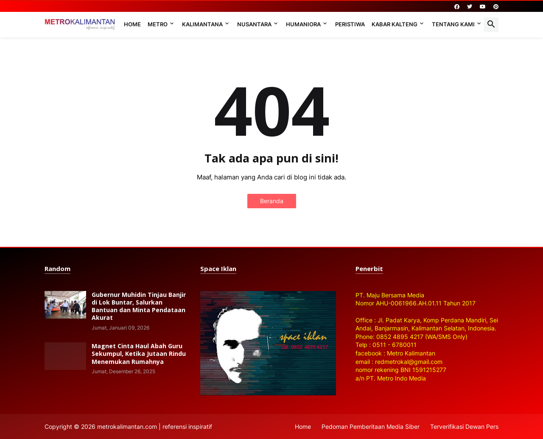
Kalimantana (202, 24)
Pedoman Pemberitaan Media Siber (371, 426)
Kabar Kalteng (394, 24)
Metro (158, 24)
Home (132, 24)
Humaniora (303, 24)
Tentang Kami (453, 24)
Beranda (271, 200)
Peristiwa (350, 24)
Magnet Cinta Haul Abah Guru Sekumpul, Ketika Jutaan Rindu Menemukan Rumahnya (139, 353)
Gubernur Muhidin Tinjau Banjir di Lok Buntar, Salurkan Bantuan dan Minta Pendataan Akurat (139, 306)
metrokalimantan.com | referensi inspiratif (154, 426)
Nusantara (254, 24)
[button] (491, 24)
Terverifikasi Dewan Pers (464, 426)
